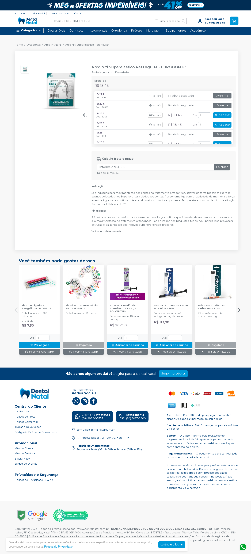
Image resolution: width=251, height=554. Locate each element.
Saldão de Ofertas (26, 463)
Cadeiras (52, 13)
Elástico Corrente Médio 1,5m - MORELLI (82, 307)
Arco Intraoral (53, 44)
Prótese (136, 30)
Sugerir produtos (173, 373)
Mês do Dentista (25, 453)
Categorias (29, 30)
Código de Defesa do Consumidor (36, 432)
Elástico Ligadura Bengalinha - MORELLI (36, 307)
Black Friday (22, 458)
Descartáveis (56, 30)
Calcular (222, 167)
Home (19, 44)
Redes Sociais (38, 13)
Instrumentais (97, 30)
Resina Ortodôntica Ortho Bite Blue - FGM (171, 307)
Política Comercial (26, 421)
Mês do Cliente (24, 448)
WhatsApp (65, 13)
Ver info (155, 95)
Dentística (76, 30)
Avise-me (222, 95)
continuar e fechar (172, 544)
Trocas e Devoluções (28, 427)
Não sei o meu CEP (109, 172)
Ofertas (77, 13)
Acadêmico (198, 30)
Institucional (21, 13)
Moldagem (153, 30)
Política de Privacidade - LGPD (34, 480)
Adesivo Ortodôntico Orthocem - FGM (212, 307)
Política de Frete (25, 416)
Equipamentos (176, 30)
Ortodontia (119, 30)
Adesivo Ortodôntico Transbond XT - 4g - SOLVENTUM (123, 308)
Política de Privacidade (58, 546)
